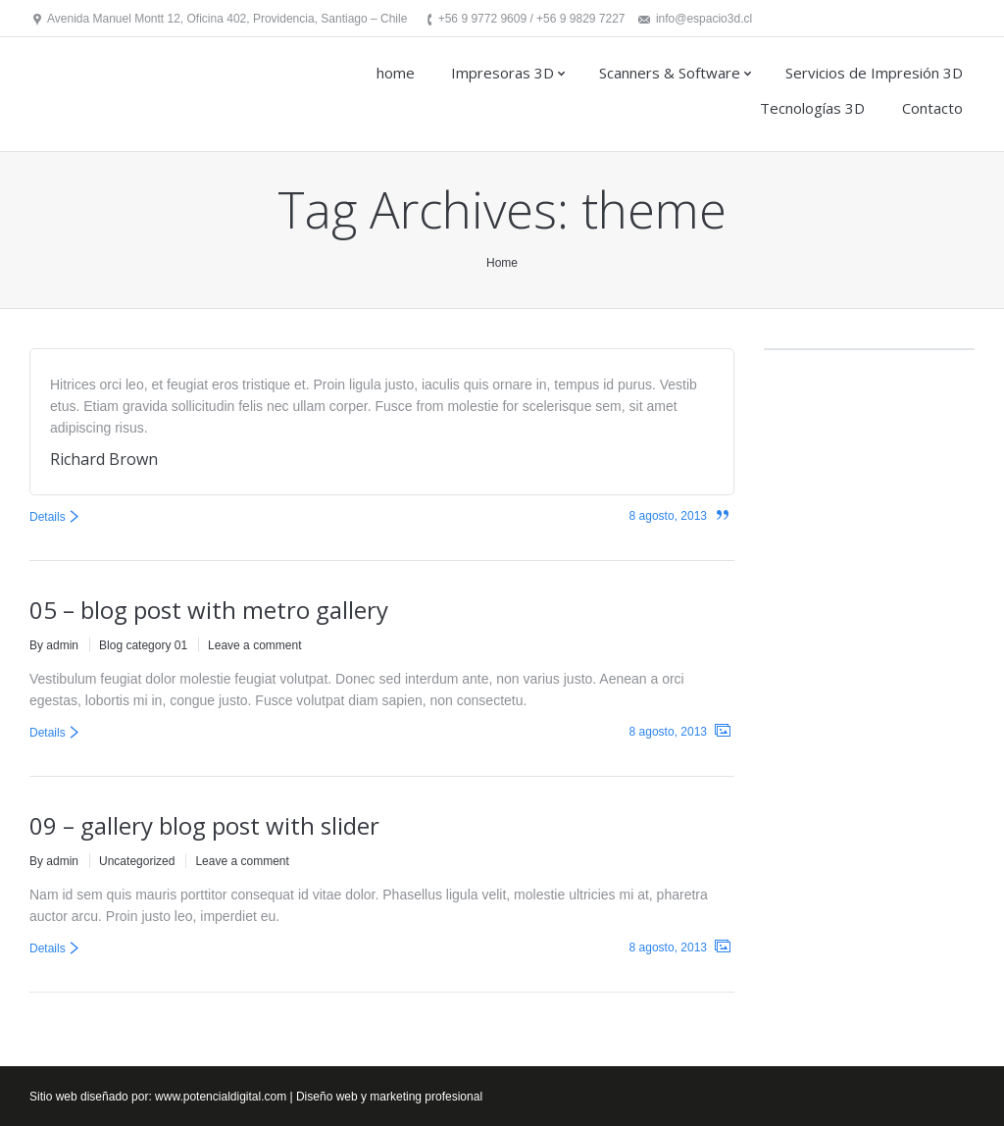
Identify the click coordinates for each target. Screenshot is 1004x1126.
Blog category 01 (143, 645)
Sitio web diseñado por (88, 1096)
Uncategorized (137, 861)
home (395, 72)
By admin (53, 645)
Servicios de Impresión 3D (874, 72)
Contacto (932, 108)
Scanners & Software (669, 72)
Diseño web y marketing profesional (389, 1096)
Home (502, 263)
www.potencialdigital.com (220, 1096)
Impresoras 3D (502, 72)
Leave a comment (254, 645)
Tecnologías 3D (812, 108)
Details (47, 517)
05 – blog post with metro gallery (208, 609)
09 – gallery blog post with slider (204, 825)
